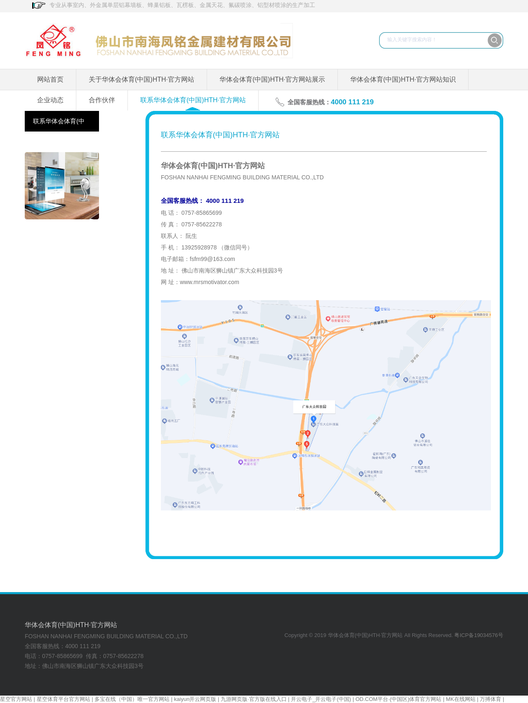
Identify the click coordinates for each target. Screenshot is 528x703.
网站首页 (50, 79)
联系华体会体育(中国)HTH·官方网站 (193, 99)
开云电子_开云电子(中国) (321, 699)
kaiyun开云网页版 (195, 699)
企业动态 (50, 99)
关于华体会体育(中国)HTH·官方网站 (141, 79)
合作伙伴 (102, 99)
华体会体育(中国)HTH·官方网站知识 (403, 79)
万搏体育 (490, 699)
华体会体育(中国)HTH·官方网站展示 (272, 79)
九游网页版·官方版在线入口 (254, 699)
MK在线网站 (461, 699)
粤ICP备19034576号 (478, 635)
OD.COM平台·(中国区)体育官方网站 (399, 699)
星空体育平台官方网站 (63, 699)
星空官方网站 (16, 699)
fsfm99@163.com (212, 259)
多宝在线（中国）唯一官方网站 (132, 699)
